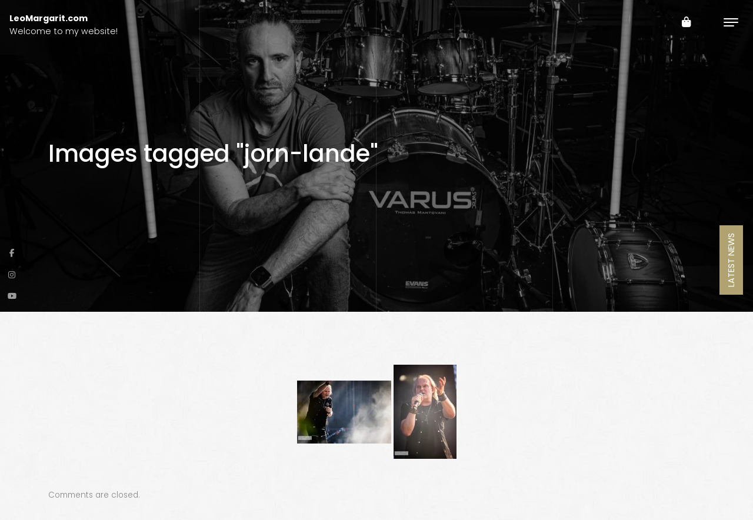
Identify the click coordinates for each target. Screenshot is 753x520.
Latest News (731, 260)
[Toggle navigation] (731, 22)
